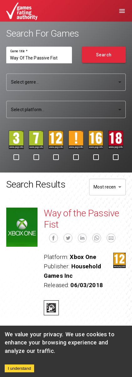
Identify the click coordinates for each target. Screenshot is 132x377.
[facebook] (53, 238)
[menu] (121, 10)
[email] (111, 238)
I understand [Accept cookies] (19, 368)
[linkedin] (82, 238)
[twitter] (68, 238)
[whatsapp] (96, 238)
